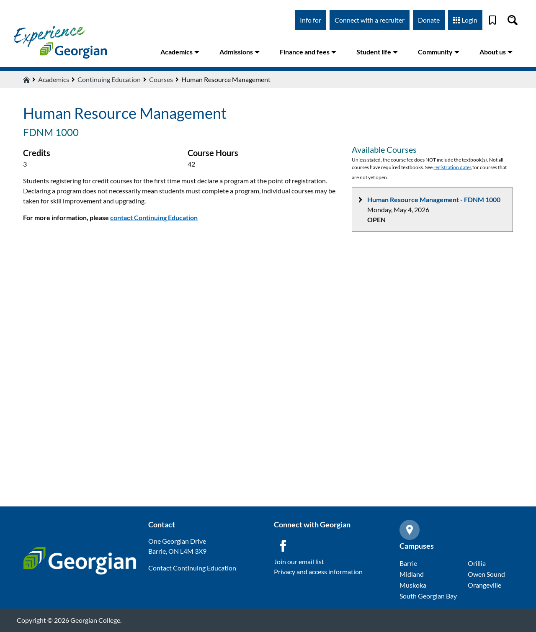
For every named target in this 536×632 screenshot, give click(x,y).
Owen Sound (486, 574)
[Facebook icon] (283, 546)
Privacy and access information (318, 571)
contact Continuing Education (154, 217)
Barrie (408, 563)
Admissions (239, 52)
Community (438, 52)
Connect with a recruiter (370, 20)
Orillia (477, 563)
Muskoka (412, 585)
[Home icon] (26, 79)
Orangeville (484, 585)
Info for (310, 20)
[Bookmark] (492, 20)
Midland (411, 574)
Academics (179, 52)
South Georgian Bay (428, 596)
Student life (377, 52)
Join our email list (299, 561)
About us (496, 52)
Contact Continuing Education (192, 568)
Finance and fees (308, 52)
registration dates (452, 167)
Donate (429, 20)
